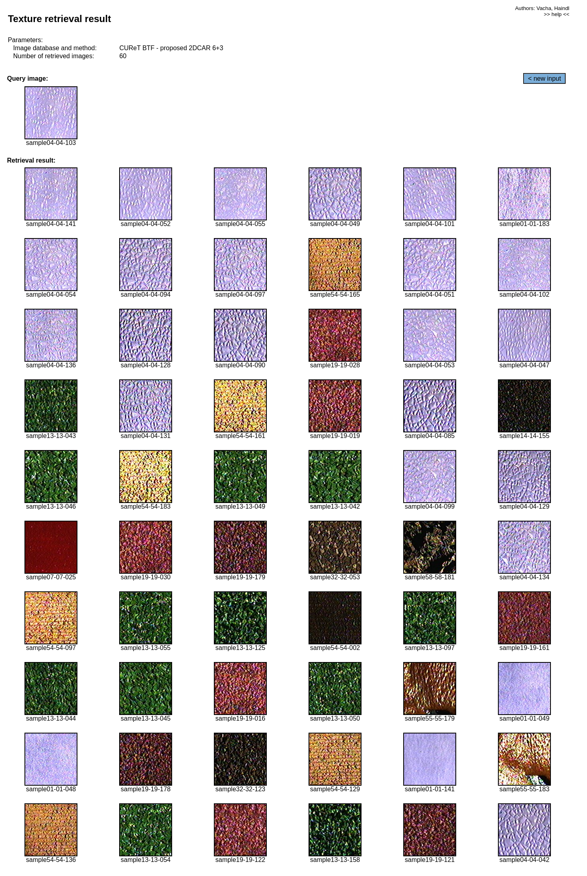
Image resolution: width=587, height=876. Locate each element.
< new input (544, 78)
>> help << (556, 14)
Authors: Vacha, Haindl (542, 8)
